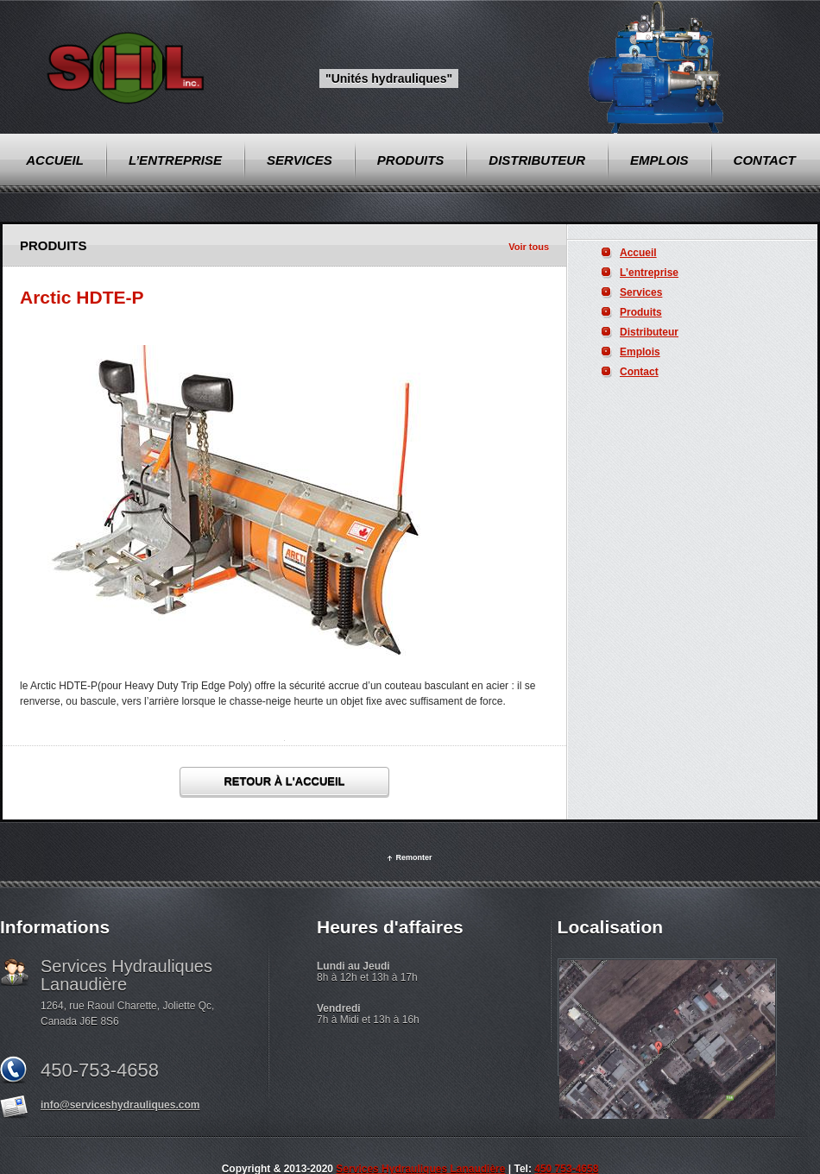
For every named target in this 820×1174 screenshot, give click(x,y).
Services (641, 292)
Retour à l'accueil (284, 781)
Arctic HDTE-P (82, 297)
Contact (639, 372)
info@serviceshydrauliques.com (120, 1105)
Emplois (640, 352)
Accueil (638, 253)
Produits (641, 312)
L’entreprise (649, 273)
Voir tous (528, 247)
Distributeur (649, 332)
